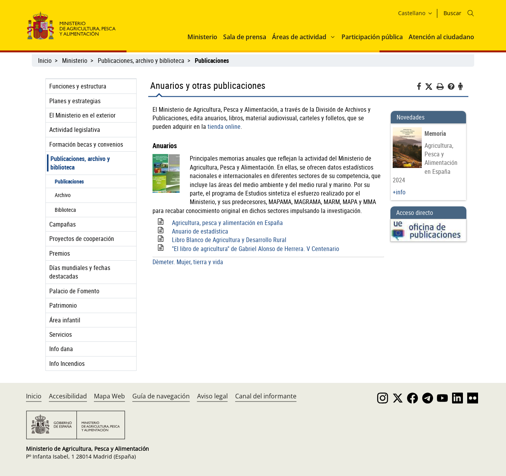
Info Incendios (67, 363)
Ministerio (202, 37)
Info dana (61, 348)
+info (399, 192)
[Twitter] (431, 86)
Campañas (62, 224)
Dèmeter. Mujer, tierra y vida (187, 262)
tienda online (224, 126)
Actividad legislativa (74, 129)
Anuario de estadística (200, 231)
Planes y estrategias (75, 101)
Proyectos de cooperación (81, 238)
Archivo (63, 195)
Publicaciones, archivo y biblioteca (141, 60)
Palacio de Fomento (74, 291)
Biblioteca (65, 209)
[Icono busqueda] (471, 13)
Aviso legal (212, 396)
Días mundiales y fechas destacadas (79, 271)
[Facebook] (421, 87)
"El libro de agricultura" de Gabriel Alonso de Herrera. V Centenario (255, 248)
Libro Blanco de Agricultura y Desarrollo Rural (229, 239)
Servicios (60, 334)
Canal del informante (265, 396)
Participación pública (372, 37)
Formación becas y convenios (86, 144)
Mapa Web (109, 396)
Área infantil (64, 320)
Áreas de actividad (299, 37)
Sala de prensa (244, 37)
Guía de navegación (161, 396)
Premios (59, 253)
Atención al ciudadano (441, 37)
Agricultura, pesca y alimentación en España (227, 222)
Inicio (45, 60)
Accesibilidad (68, 396)
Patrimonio (63, 305)
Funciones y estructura (77, 86)
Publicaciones (69, 181)
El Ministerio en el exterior (82, 115)
